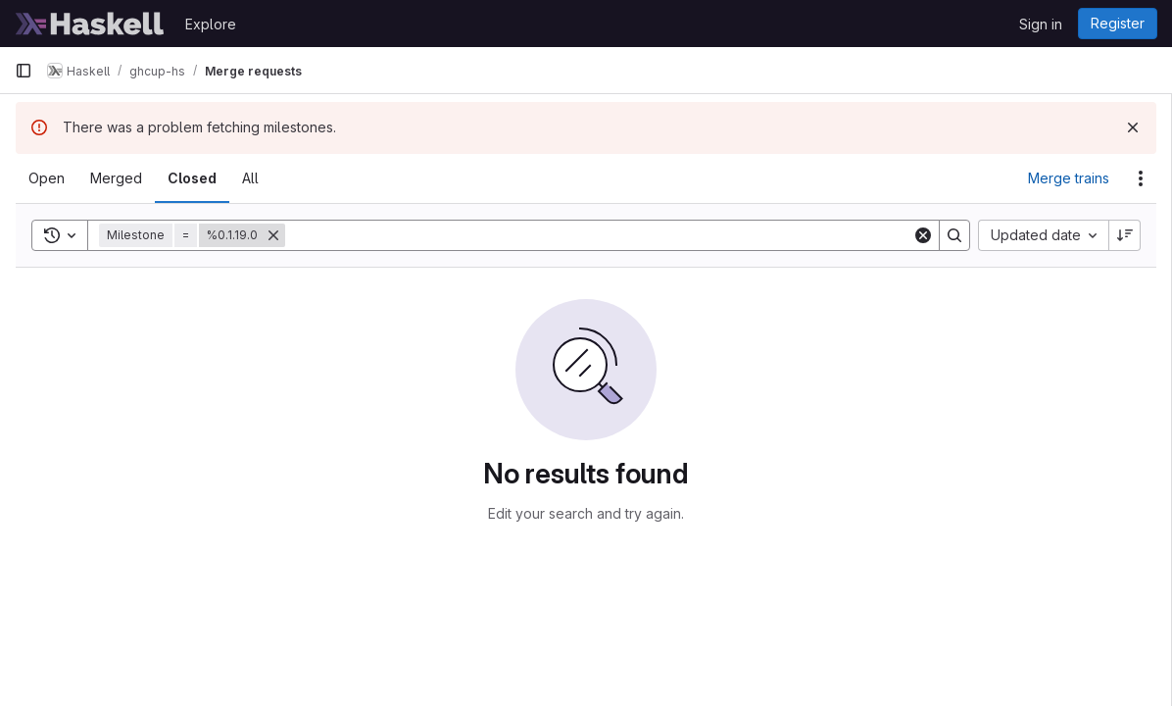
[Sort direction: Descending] (1125, 235)
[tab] (46, 178)
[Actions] (1140, 178)
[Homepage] (90, 23)
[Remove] (273, 235)
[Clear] (923, 235)
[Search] (598, 235)
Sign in (1040, 24)
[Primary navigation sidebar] (23, 70)
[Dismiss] (1133, 127)
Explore (210, 24)
